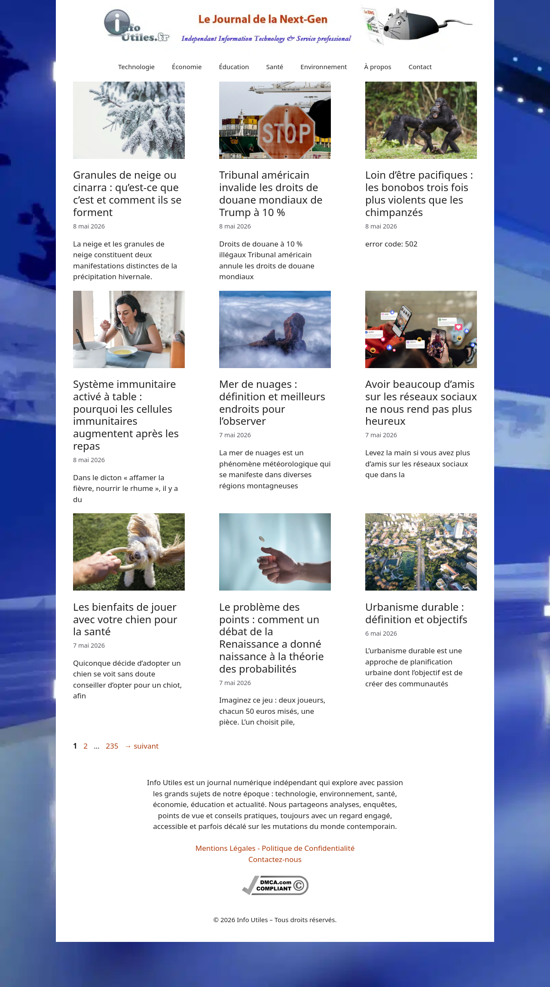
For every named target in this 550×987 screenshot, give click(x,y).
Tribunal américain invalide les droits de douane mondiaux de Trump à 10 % (270, 193)
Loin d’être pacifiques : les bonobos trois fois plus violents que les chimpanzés (419, 193)
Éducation (234, 66)
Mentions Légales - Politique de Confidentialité (275, 848)
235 (112, 746)
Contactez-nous (275, 859)
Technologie (136, 66)
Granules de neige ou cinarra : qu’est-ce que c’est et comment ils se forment (127, 193)
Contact (420, 66)
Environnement (323, 66)
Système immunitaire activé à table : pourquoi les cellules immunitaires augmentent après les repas (126, 415)
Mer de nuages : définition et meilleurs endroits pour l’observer (272, 402)
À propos (377, 66)
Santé (275, 66)
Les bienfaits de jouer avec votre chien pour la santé (125, 619)
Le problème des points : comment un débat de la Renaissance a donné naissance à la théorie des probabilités (271, 638)
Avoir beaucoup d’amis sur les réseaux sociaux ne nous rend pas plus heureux (421, 402)
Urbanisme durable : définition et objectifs (416, 613)
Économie (187, 66)
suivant (142, 746)
